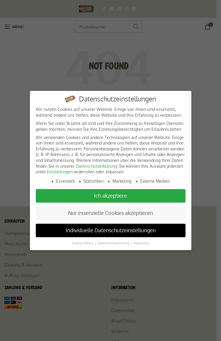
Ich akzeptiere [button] (110, 195)
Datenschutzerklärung (96, 166)
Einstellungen (60, 171)
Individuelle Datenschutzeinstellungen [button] (111, 230)
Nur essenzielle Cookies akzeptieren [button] (110, 213)
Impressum (141, 243)
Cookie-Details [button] (83, 243)
